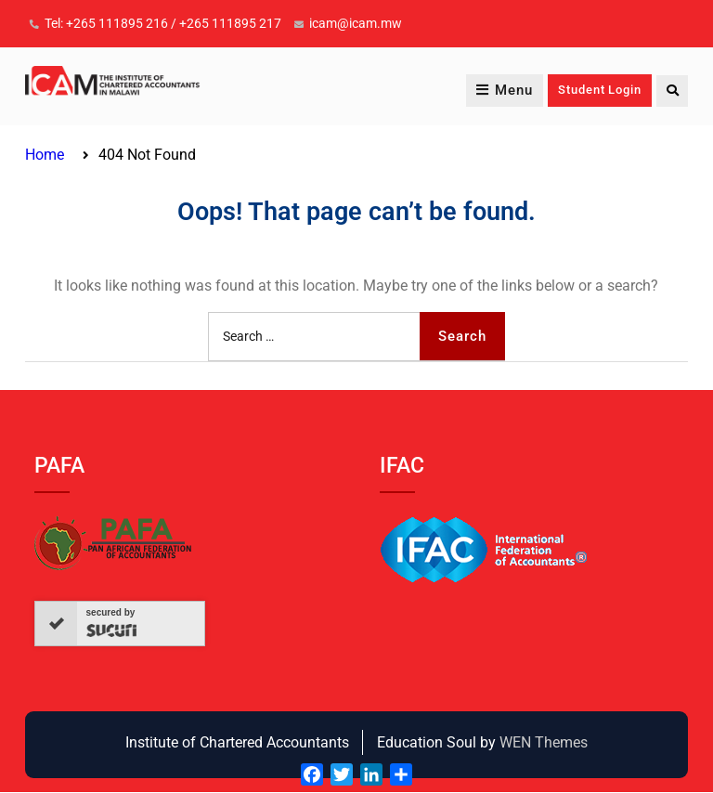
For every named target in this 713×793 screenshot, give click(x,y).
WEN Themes (543, 742)
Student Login (599, 91)
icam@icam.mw (355, 23)
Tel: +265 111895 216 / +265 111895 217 (163, 23)
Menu (503, 91)
